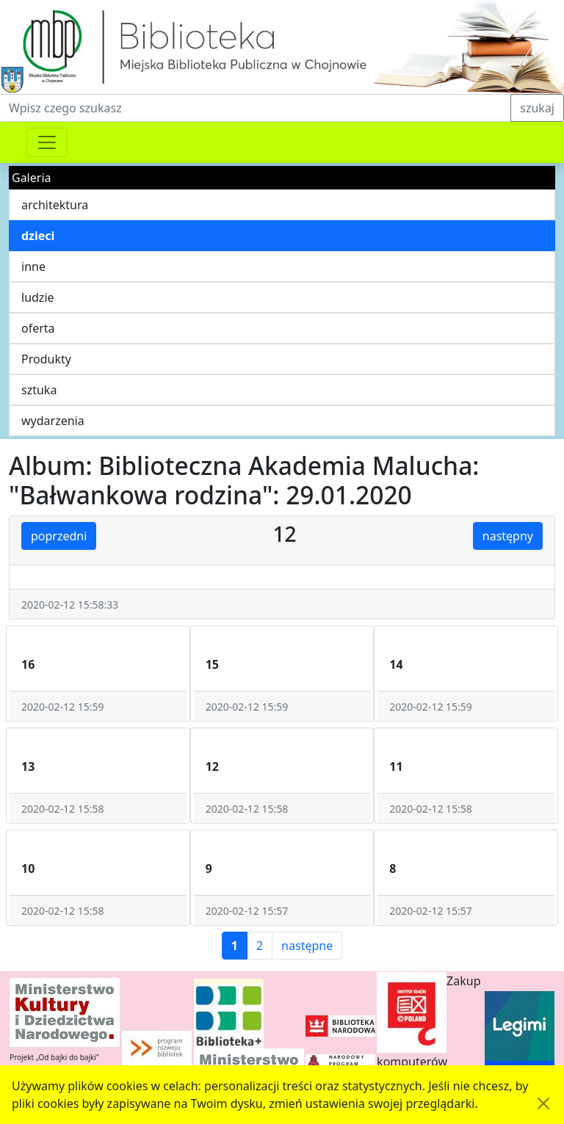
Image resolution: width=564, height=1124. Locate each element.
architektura (54, 205)
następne (307, 946)
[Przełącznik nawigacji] (47, 142)
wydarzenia (52, 421)
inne (33, 266)
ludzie (37, 297)
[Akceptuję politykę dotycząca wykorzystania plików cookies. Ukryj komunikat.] (543, 1103)
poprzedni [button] (59, 536)
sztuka (39, 390)
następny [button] (507, 536)
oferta (38, 328)
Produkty (46, 359)
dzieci (37, 236)
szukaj (537, 108)
